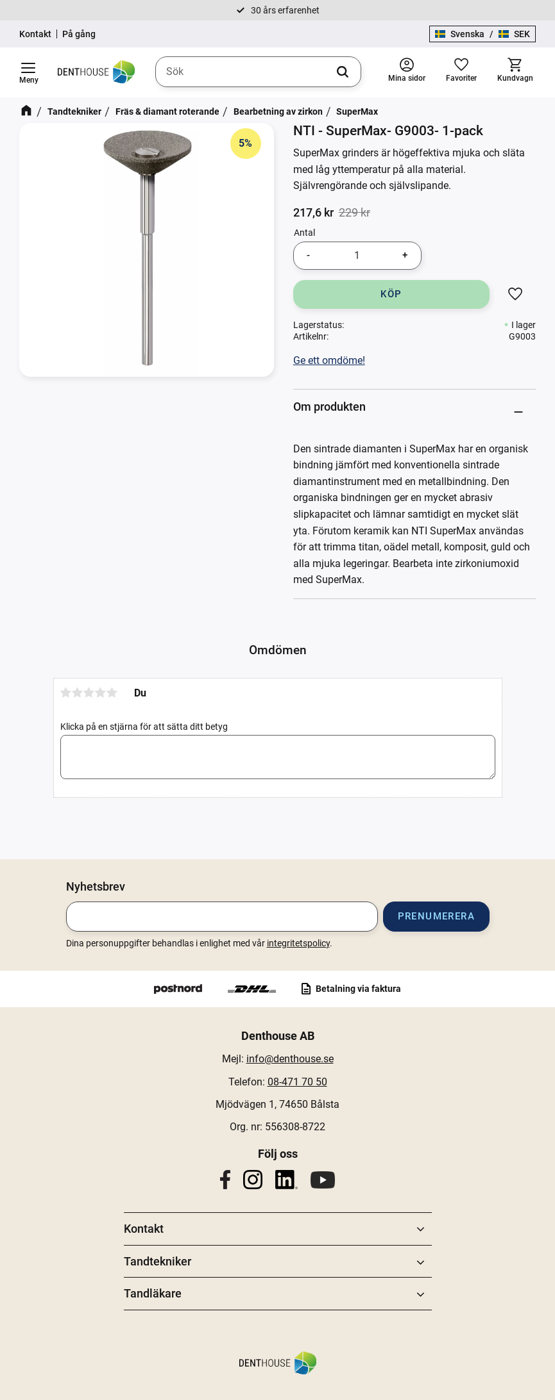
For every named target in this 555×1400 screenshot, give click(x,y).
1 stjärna (66, 692)
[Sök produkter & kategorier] (258, 71)
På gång (79, 34)
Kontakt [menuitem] (144, 1228)
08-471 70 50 (297, 1082)
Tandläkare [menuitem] (153, 1293)
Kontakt (35, 33)
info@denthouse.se (290, 1059)
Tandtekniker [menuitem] (157, 1261)
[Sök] (343, 71)
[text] (313, 212)
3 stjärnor (89, 692)
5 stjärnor (112, 692)
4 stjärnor (101, 692)
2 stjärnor (77, 692)
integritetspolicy (298, 943)
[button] (28, 72)
